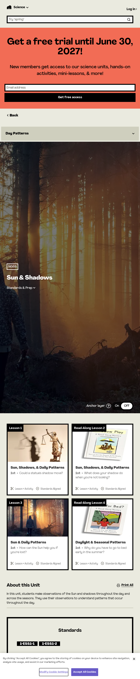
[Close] (134, 660)
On (117, 405)
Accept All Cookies (84, 673)
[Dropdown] (70, 134)
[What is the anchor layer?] (108, 406)
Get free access (70, 97)
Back (12, 115)
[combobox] (70, 19)
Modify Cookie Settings (53, 673)
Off (126, 405)
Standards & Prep (19, 288)
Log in (132, 9)
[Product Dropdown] (22, 7)
